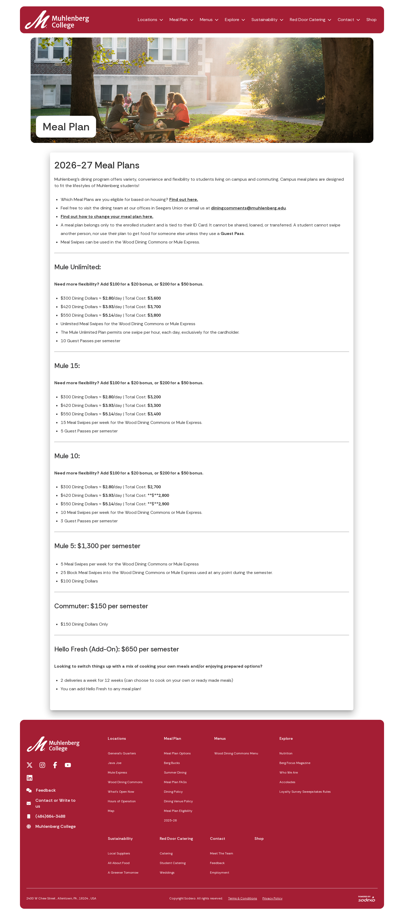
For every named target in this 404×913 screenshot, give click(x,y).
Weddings (167, 872)
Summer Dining (175, 772)
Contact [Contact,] (217, 838)
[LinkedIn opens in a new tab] (29, 778)
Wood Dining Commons (125, 782)
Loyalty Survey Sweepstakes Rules (305, 792)
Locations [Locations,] (117, 738)
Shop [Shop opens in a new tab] (371, 19)
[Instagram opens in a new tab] (42, 765)
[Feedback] (41, 790)
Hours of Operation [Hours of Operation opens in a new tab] (122, 801)
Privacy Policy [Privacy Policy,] (272, 898)
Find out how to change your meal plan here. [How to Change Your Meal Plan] (107, 216)
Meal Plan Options (177, 753)
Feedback (217, 863)
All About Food (119, 863)
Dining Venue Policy (178, 801)
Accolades (287, 782)
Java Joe (114, 763)
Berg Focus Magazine (294, 763)
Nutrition (285, 753)
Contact (346, 19)
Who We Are (288, 772)
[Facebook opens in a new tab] (55, 765)
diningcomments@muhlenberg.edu (248, 208)
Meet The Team (221, 853)
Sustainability (265, 19)
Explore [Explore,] (286, 738)
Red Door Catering (307, 19)
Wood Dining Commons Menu (236, 753)
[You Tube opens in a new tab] (68, 765)
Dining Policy (173, 792)
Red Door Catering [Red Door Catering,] (176, 838)
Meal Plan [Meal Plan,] (172, 738)
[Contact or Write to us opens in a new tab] (53, 803)
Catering (166, 853)
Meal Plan (179, 19)
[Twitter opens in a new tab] (29, 765)
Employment (219, 872)
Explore (232, 19)
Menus (206, 19)
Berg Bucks (172, 763)
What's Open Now (121, 792)
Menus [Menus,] (220, 738)
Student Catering (172, 863)
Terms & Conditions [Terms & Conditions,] (242, 898)
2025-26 (170, 820)
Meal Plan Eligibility (178, 811)
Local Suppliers (119, 853)
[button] (161, 19)
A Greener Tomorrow (123, 872)
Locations (147, 19)
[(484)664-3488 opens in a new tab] (45, 816)
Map (111, 811)
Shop (259, 838)
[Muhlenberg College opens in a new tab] (51, 826)
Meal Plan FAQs (175, 782)
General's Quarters (122, 753)
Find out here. (183, 199)
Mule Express (117, 772)
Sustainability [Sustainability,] (120, 838)
